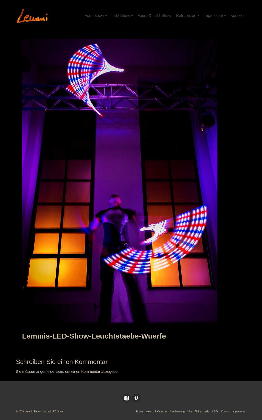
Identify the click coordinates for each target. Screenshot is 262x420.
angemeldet (45, 371)
